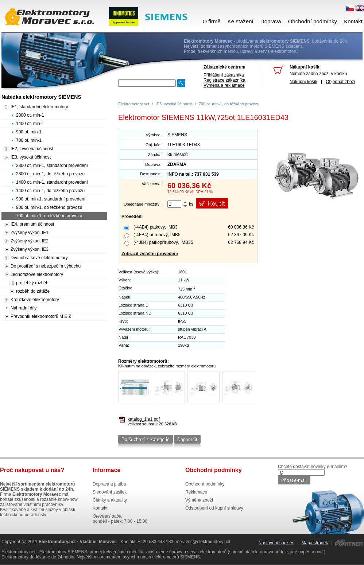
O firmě (211, 21)
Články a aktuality (110, 500)
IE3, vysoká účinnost (174, 104)
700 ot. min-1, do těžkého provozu (229, 104)
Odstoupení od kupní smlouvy (214, 508)
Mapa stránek (314, 542)
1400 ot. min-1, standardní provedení (52, 182)
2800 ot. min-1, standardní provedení (52, 165)
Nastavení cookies (276, 542)
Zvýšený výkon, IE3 (30, 249)
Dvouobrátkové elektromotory (39, 257)
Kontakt (353, 21)
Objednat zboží (340, 81)
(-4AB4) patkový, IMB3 (155, 227)
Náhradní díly (23, 308)
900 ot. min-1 (29, 132)
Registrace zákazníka (224, 80)
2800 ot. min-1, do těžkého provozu (50, 173)
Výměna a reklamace (224, 85)
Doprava (270, 21)
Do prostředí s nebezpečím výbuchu (46, 266)
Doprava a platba (109, 484)
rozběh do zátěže (33, 291)
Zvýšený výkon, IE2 (30, 240)
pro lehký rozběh (32, 282)
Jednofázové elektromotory (37, 274)
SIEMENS (177, 134)
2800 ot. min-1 (30, 115)
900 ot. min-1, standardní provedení (50, 199)
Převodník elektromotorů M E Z (41, 316)
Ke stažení (240, 21)
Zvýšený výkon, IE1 (30, 232)
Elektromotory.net (133, 104)
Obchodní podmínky (312, 21)
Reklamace (196, 492)
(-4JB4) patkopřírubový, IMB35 (163, 242)
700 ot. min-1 (29, 140)
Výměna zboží (199, 500)
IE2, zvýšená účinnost (32, 148)
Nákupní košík (303, 81)
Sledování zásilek (110, 492)
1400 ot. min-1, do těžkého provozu (50, 190)
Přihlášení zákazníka (224, 75)
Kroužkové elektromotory (35, 299)
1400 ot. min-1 (30, 123)
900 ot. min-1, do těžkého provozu (49, 207)
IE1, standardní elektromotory (39, 106)
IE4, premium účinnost (32, 224)
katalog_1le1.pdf (144, 419)
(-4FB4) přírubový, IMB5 (157, 234)
